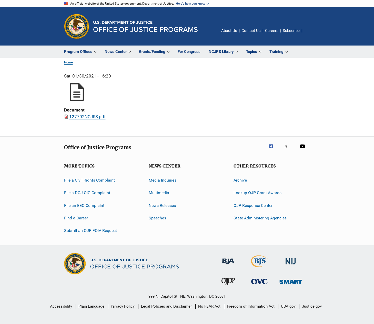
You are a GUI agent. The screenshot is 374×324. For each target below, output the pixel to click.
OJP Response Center (253, 205)
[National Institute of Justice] (291, 265)
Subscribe (291, 30)
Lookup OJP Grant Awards (257, 192)
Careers (271, 30)
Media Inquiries (162, 180)
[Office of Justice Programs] (76, 26)
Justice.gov (312, 306)
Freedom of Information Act (251, 306)
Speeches (157, 218)
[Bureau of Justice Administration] (228, 265)
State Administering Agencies (260, 218)
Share (310, 34)
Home (68, 62)
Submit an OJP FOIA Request (90, 230)
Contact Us (251, 30)
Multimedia (159, 192)
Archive (240, 180)
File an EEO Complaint (84, 205)
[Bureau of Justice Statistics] (259, 268)
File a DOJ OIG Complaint (87, 192)
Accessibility (61, 306)
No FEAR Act (209, 306)
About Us (229, 30)
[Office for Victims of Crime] (259, 285)
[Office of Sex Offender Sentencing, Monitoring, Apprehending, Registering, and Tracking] (290, 285)
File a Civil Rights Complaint (89, 180)
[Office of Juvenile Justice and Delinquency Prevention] (228, 286)
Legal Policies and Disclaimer (166, 306)
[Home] (145, 26)
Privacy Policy (123, 306)
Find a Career (76, 218)
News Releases (162, 205)
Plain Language (91, 306)
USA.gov (288, 306)
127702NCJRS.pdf (87, 116)
